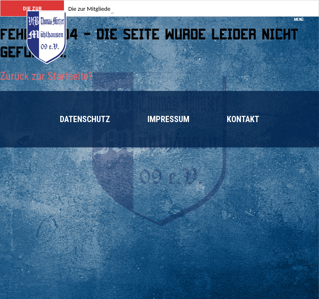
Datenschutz (85, 119)
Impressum (168, 119)
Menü (301, 16)
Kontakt (243, 119)
